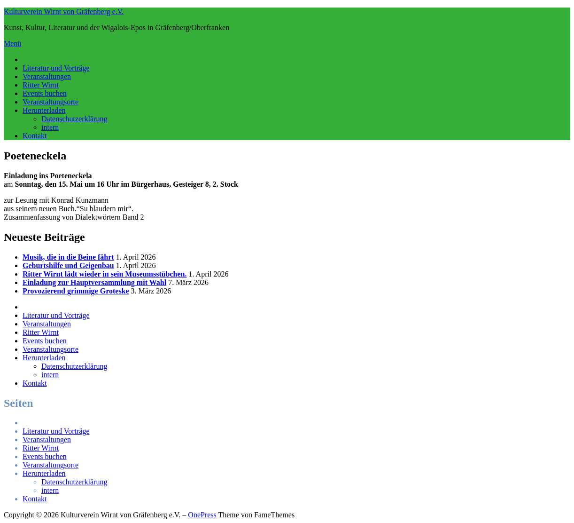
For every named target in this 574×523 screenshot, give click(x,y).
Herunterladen (44, 110)
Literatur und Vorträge (56, 68)
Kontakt (35, 136)
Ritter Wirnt (41, 85)
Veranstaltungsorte (50, 102)
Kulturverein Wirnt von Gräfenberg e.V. (64, 12)
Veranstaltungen (47, 76)
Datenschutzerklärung (74, 119)
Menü (12, 44)
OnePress (202, 515)
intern (50, 127)
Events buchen (45, 93)
